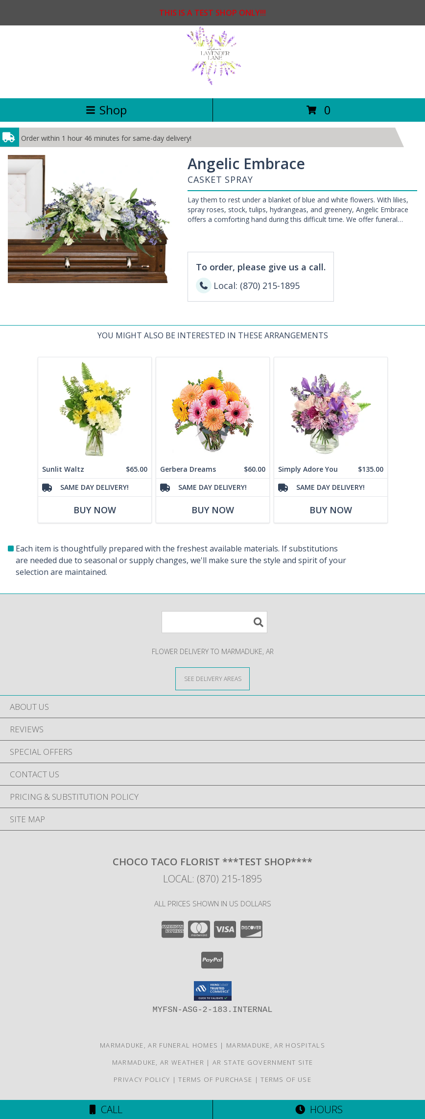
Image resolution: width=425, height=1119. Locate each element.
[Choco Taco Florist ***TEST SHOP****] (212, 83)
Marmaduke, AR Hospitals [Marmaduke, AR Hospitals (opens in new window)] (275, 1045)
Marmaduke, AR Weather (158, 1062)
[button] (213, 991)
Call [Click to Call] (106, 1109)
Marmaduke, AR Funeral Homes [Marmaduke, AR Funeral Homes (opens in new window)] (159, 1045)
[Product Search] (214, 622)
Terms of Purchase (215, 1079)
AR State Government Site (262, 1062)
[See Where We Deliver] (212, 678)
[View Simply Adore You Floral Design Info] (330, 409)
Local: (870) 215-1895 (212, 878)
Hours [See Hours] (319, 1109)
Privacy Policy (142, 1079)
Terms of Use (285, 1079)
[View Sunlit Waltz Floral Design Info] (94, 409)
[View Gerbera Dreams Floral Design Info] (212, 409)
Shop (106, 110)
